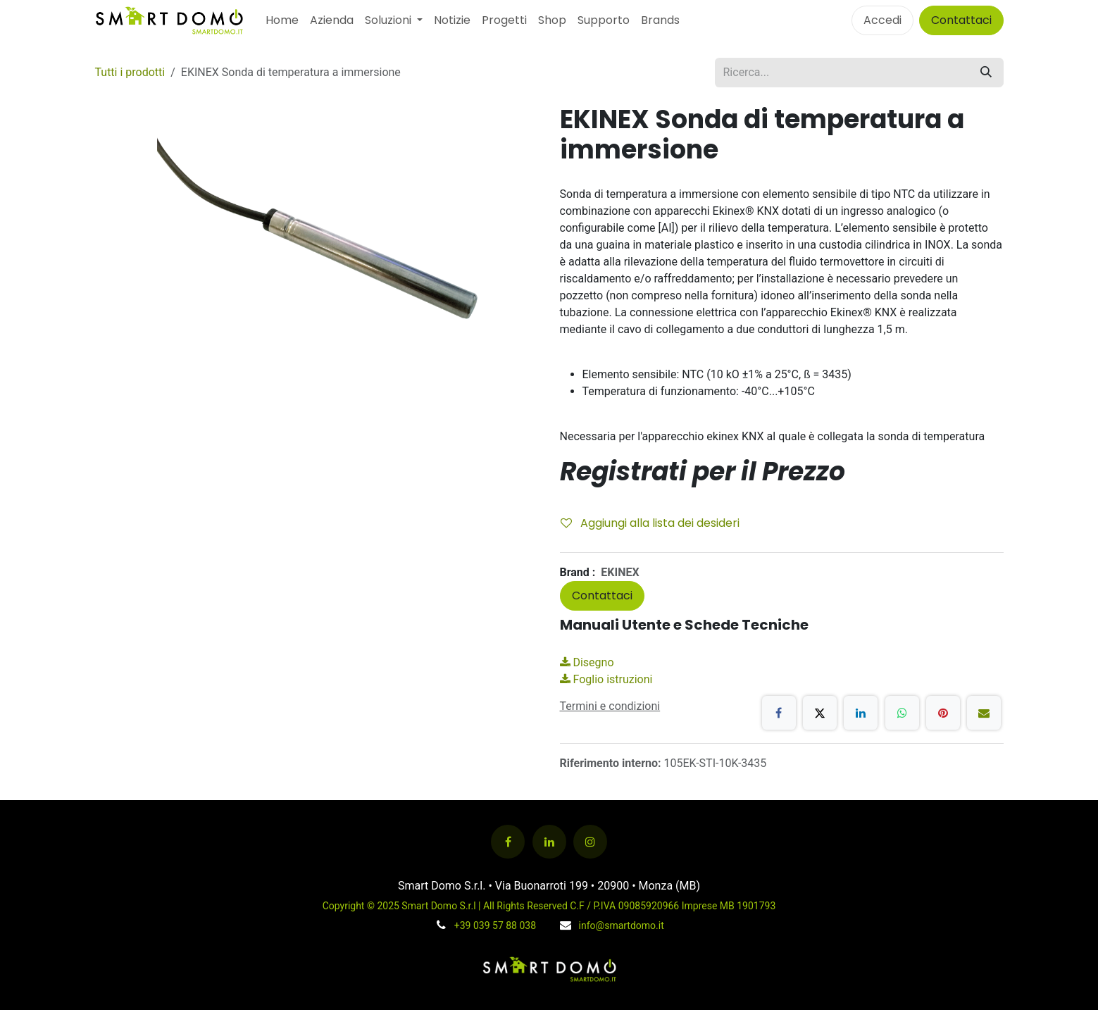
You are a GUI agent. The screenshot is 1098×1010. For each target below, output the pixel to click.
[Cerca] (986, 72)
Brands (660, 20)
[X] (820, 713)
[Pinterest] (943, 713)
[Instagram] (590, 842)
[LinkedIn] (861, 713)
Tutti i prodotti (130, 72)
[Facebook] (779, 713)
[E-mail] (984, 713)
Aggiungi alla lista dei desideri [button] (650, 523)
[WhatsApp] (902, 713)
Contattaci (961, 20)
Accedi (882, 20)
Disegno (587, 662)
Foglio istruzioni (606, 679)
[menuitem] (282, 20)
